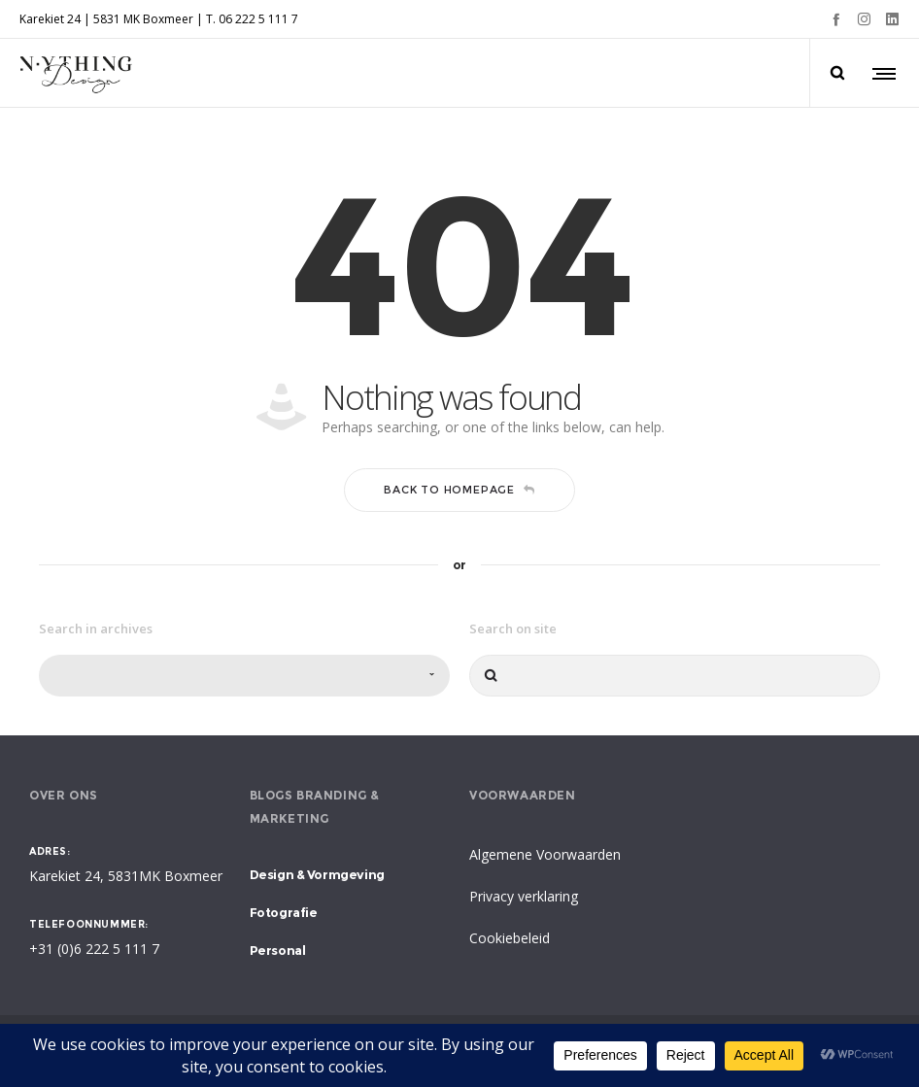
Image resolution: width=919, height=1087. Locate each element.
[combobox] (244, 675)
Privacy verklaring (523, 896)
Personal (278, 950)
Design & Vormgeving (317, 874)
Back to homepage (459, 489)
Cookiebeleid (509, 938)
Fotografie (284, 912)
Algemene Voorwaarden (545, 854)
